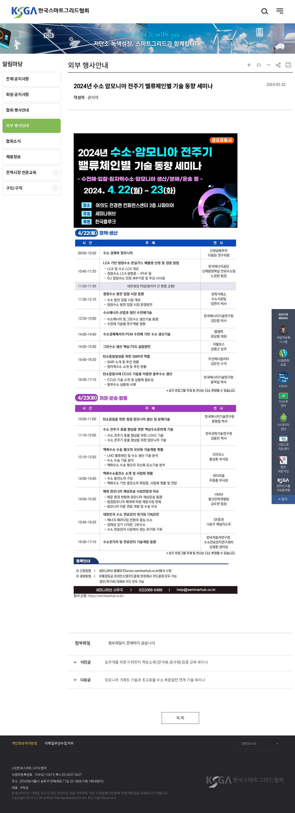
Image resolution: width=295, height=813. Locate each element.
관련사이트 (248, 744)
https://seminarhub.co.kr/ (106, 596)
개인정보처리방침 (24, 743)
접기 (283, 499)
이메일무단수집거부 (59, 743)
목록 (180, 718)
